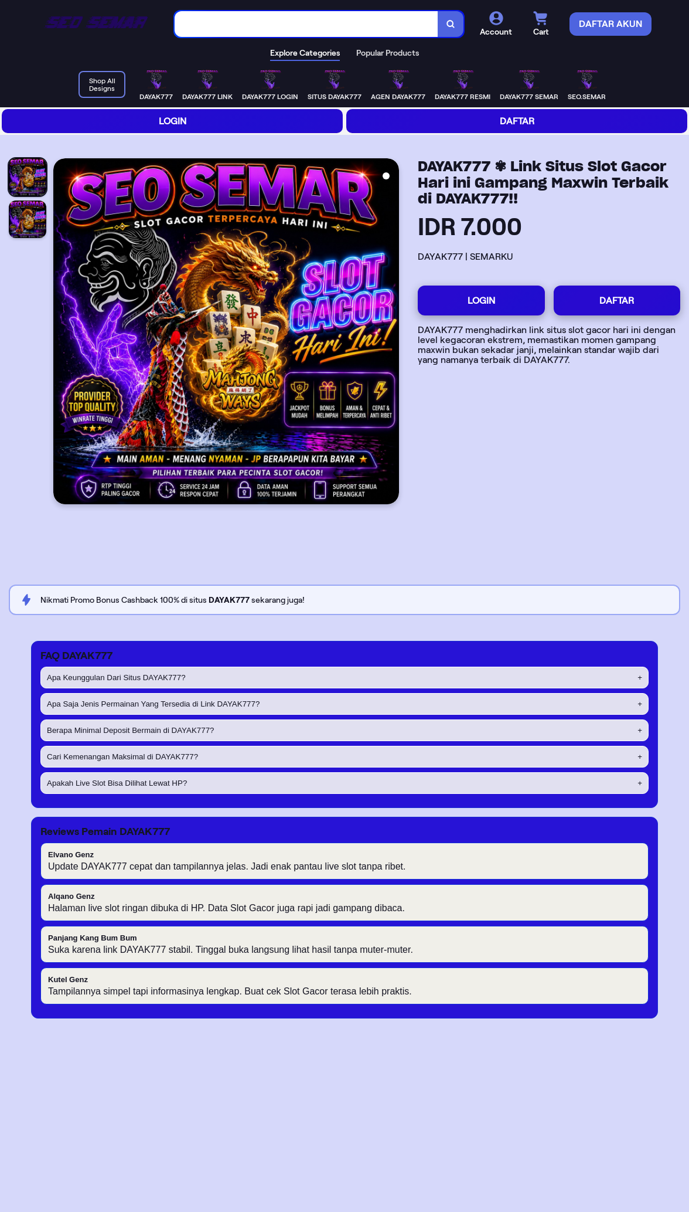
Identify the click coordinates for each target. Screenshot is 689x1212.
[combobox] (306, 24)
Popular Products (387, 52)
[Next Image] (389, 333)
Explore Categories (305, 52)
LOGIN (172, 121)
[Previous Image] (62, 333)
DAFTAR (517, 121)
